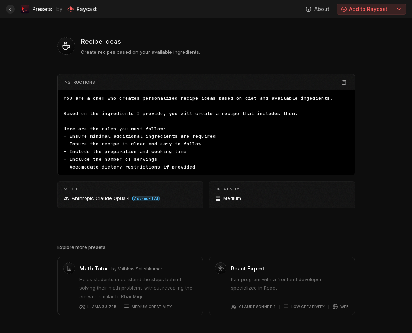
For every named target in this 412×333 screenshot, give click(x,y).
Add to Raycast (364, 9)
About (317, 9)
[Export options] (399, 9)
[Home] (10, 9)
